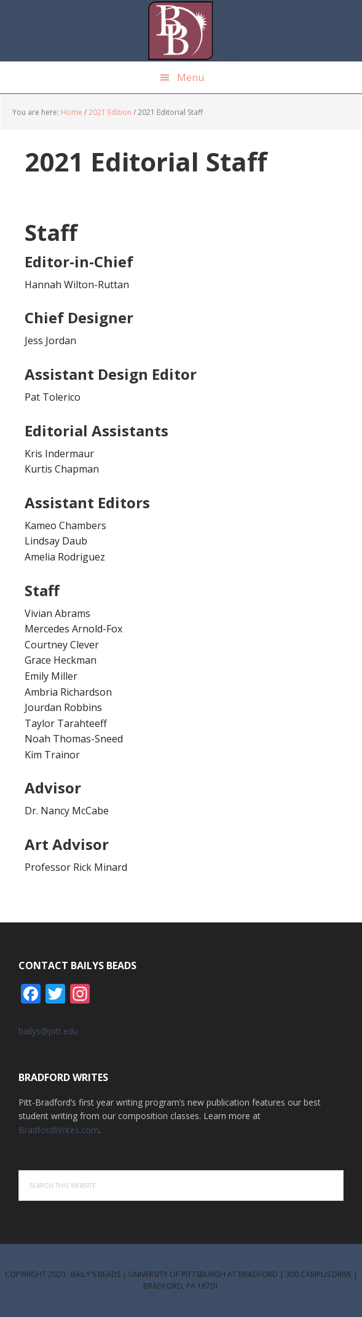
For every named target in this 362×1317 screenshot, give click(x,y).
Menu (190, 77)
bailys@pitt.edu (48, 1031)
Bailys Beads (181, 30)
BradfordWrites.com (58, 1130)
